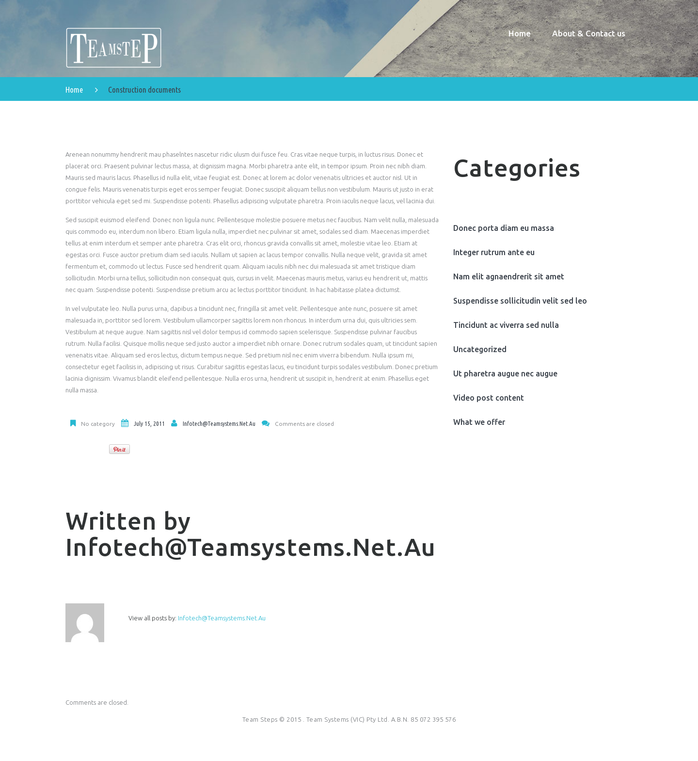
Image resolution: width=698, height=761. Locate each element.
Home (74, 90)
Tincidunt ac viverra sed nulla (506, 326)
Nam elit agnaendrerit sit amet (508, 277)
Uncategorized (480, 350)
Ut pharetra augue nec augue (505, 374)
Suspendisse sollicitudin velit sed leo (520, 301)
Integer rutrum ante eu (494, 253)
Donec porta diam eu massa (503, 229)
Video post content (488, 398)
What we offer (479, 423)
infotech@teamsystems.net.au (219, 424)
